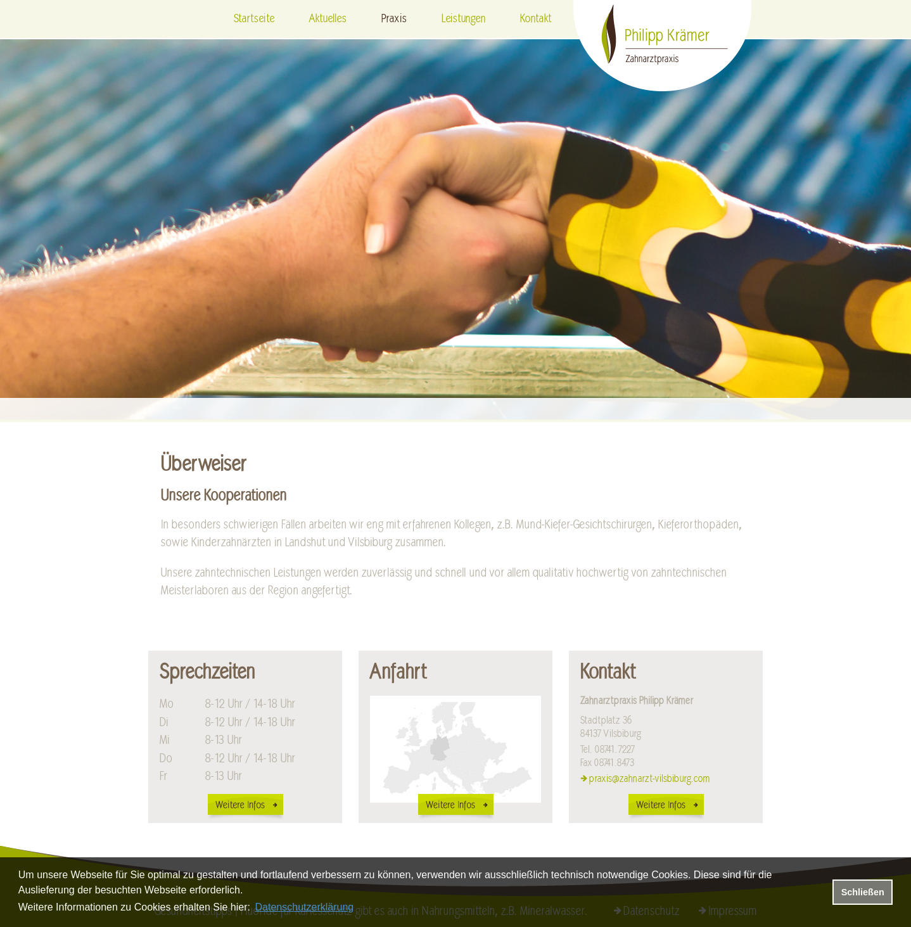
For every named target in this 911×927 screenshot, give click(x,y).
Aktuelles (328, 19)
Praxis (394, 19)
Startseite (254, 19)
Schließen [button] (862, 892)
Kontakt (535, 19)
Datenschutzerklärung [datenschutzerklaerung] (304, 907)
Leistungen (463, 19)
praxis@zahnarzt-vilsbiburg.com (649, 779)
